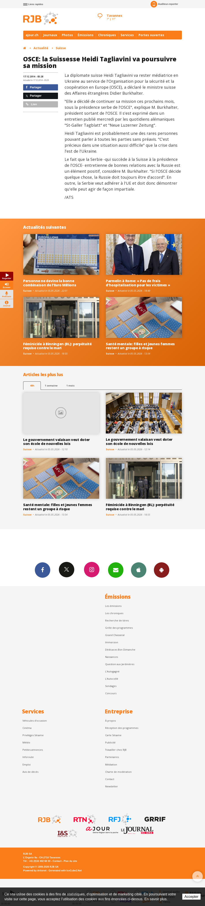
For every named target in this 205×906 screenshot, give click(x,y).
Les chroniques (114, 613)
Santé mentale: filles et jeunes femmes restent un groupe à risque (140, 346)
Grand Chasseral (115, 635)
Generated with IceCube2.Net (65, 870)
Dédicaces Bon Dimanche (120, 649)
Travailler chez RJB (116, 749)
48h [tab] (32, 385)
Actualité (41, 48)
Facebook (42, 569)
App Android (161, 569)
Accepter (191, 896)
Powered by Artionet (34, 870)
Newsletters (115, 569)
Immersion (111, 642)
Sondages (110, 686)
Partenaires (112, 757)
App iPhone (138, 569)
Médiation (111, 764)
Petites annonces (32, 749)
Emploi (26, 764)
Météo (26, 742)
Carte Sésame (113, 735)
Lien (31, 104)
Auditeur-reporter (164, 4)
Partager (33, 87)
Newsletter (111, 786)
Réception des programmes (121, 727)
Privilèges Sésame (33, 735)
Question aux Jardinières (119, 664)
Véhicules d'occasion (34, 720)
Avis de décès (30, 771)
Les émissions (113, 605)
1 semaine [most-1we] (51, 385)
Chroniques (107, 35)
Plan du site (70, 861)
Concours (110, 693)
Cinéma (27, 727)
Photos (67, 35)
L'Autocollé (111, 678)
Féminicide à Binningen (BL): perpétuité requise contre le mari (57, 346)
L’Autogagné (112, 671)
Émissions (85, 35)
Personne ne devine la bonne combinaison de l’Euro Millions (49, 282)
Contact (109, 779)
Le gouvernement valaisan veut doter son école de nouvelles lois (56, 441)
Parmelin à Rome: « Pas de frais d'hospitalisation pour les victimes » (138, 282)
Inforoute (28, 757)
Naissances (111, 656)
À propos (110, 720)
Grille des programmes (119, 627)
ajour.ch (32, 35)
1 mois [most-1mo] (70, 385)
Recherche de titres (117, 620)
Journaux (50, 35)
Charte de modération (118, 771)
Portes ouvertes (151, 35)
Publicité (110, 742)
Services (127, 35)
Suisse (61, 48)
